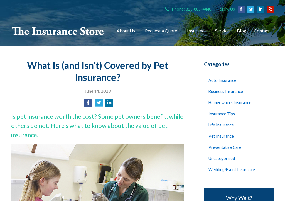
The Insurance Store (57, 31)
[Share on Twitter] (99, 104)
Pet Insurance (221, 136)
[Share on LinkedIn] (109, 104)
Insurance (197, 30)
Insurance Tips (221, 113)
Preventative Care (224, 147)
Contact (262, 30)
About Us (126, 30)
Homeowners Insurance (229, 102)
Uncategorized (221, 158)
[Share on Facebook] (88, 104)
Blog (241, 30)
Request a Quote (161, 30)
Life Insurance (221, 125)
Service (222, 30)
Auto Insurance (222, 80)
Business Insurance (225, 91)
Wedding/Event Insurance (231, 169)
